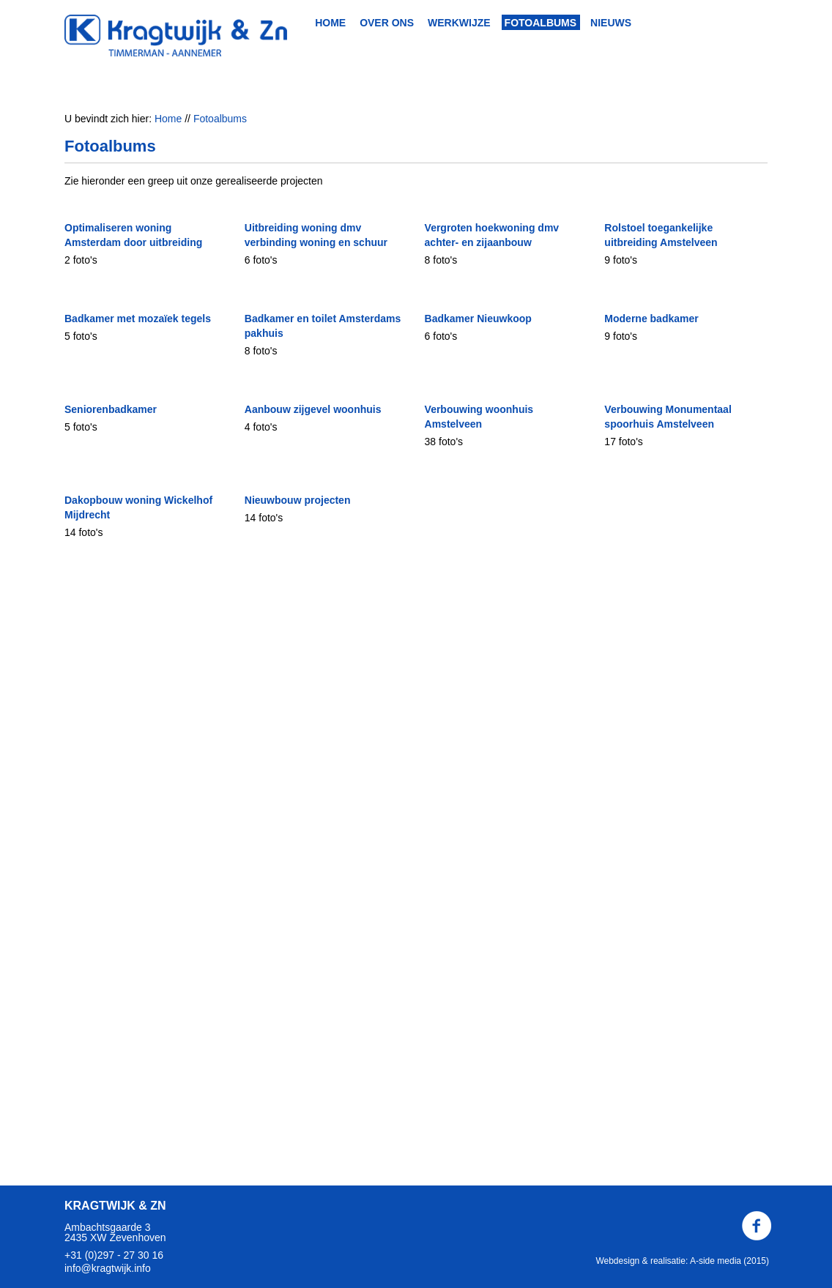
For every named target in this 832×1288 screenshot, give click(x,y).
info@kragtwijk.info (107, 1268)
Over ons (387, 23)
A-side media (715, 1261)
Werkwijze (459, 23)
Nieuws (610, 23)
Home (330, 23)
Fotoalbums (541, 23)
